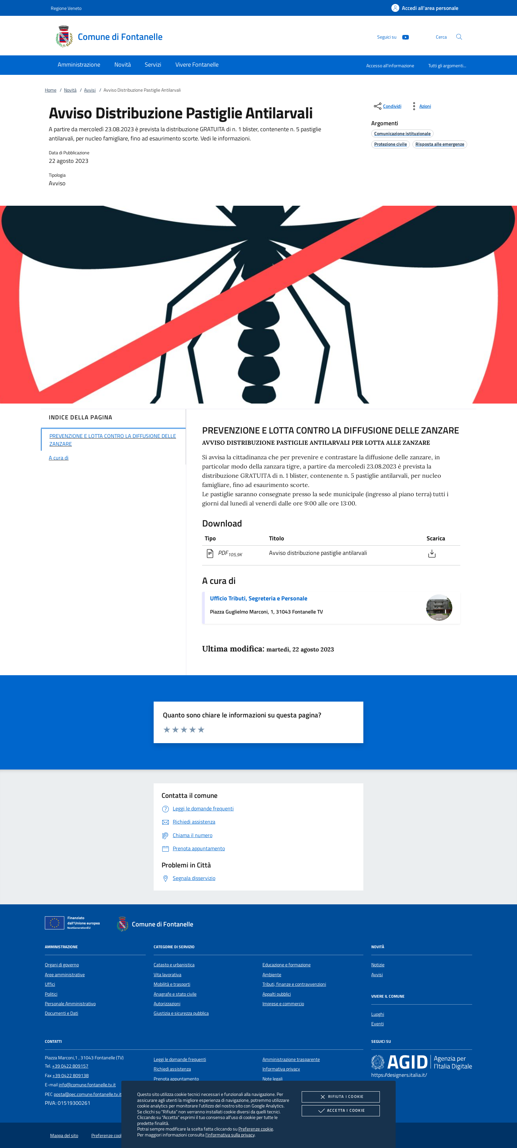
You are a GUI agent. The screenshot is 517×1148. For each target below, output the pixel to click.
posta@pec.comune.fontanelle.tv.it (88, 1094)
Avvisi (90, 90)
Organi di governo (62, 964)
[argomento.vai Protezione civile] (390, 144)
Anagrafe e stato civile (175, 994)
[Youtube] (403, 36)
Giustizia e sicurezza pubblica (181, 1013)
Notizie (377, 964)
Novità (70, 90)
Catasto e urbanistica (174, 964)
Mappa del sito (64, 1135)
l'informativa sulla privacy (230, 1134)
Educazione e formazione (286, 964)
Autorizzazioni (167, 1003)
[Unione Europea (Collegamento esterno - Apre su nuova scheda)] (74, 924)
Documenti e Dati (61, 1013)
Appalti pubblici (276, 994)
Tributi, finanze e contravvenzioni (294, 984)
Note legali (272, 1078)
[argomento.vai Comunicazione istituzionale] (402, 133)
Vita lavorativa (167, 974)
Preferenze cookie (255, 1128)
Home (50, 90)
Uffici (50, 984)
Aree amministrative (65, 974)
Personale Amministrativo (70, 1003)
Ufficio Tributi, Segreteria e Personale (258, 598)
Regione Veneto (66, 8)
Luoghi (377, 1014)
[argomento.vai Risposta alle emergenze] (439, 144)
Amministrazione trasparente (291, 1059)
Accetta (341, 1110)
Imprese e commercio (283, 1003)
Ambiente (271, 974)
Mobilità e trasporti (172, 984)
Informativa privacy (281, 1068)
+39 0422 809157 (70, 1066)
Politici (51, 994)
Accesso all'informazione (390, 65)
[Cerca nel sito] (459, 37)
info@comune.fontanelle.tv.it (87, 1084)
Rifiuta (341, 1097)
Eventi (377, 1023)
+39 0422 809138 (70, 1075)
